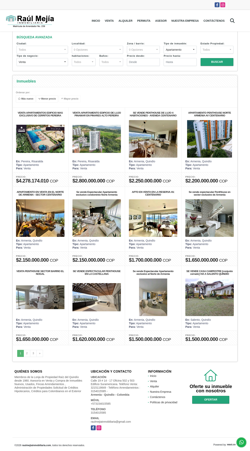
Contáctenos (214, 20)
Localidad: (79, 43)
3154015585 (98, 412)
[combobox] (42, 50)
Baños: (104, 56)
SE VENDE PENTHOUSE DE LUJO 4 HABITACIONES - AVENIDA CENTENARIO (153, 114)
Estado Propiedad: (213, 43)
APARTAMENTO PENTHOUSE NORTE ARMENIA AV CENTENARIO (209, 114)
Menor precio (47, 99)
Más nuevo (25, 99)
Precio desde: (136, 56)
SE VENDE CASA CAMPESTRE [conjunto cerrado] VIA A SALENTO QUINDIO (209, 272)
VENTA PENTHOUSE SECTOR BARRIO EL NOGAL (40, 272)
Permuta (143, 20)
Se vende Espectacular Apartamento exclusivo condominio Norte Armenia (96, 193)
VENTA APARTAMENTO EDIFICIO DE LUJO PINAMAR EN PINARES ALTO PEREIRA (96, 114)
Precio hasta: (172, 56)
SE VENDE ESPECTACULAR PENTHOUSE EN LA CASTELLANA (97, 272)
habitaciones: (80, 56)
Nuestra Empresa (185, 20)
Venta (109, 20)
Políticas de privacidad (163, 402)
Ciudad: (22, 43)
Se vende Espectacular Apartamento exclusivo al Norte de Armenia (153, 272)
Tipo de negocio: (27, 56)
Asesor (161, 20)
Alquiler (126, 20)
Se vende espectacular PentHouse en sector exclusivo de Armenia (209, 193)
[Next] (39, 353)
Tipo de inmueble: (175, 43)
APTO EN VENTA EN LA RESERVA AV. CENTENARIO (153, 193)
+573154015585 (101, 403)
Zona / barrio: (136, 43)
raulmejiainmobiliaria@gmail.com (111, 421)
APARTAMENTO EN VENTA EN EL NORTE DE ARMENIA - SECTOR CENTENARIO (40, 193)
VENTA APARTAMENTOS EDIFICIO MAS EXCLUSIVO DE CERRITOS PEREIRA (40, 114)
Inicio (96, 20)
